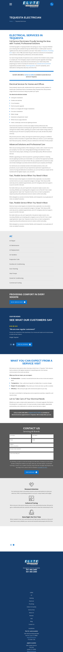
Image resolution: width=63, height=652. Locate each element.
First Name (12, 435)
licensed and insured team (44, 63)
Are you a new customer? (15, 449)
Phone (11, 440)
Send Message (31, 472)
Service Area (31, 610)
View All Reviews (24, 344)
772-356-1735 (31, 639)
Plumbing (31, 604)
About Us (31, 612)
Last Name (35, 435)
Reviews (31, 615)
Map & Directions (31, 637)
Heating (31, 598)
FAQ (31, 618)
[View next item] (13, 344)
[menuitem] (31, 240)
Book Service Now (18, 302)
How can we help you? (15, 453)
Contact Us (31, 624)
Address (11, 444)
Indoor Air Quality (31, 607)
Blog (31, 621)
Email (34, 440)
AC (31, 595)
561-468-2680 (31, 569)
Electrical (31, 601)
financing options (30, 65)
